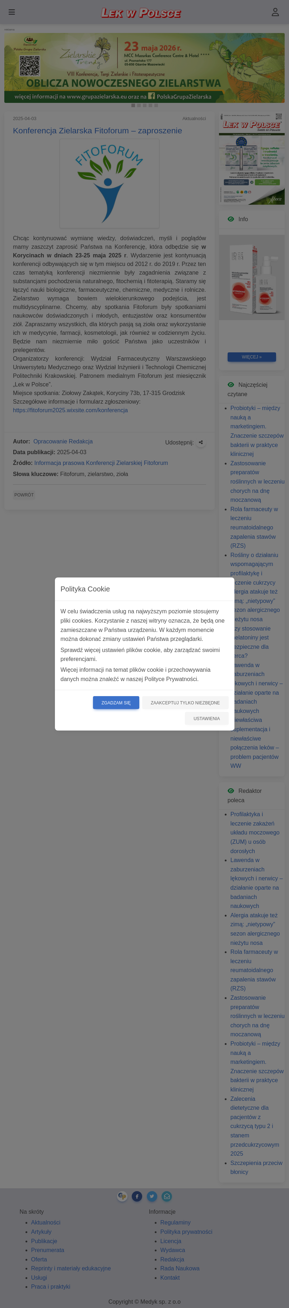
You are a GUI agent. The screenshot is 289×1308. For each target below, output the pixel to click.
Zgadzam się (116, 702)
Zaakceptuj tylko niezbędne (185, 702)
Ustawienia (207, 718)
